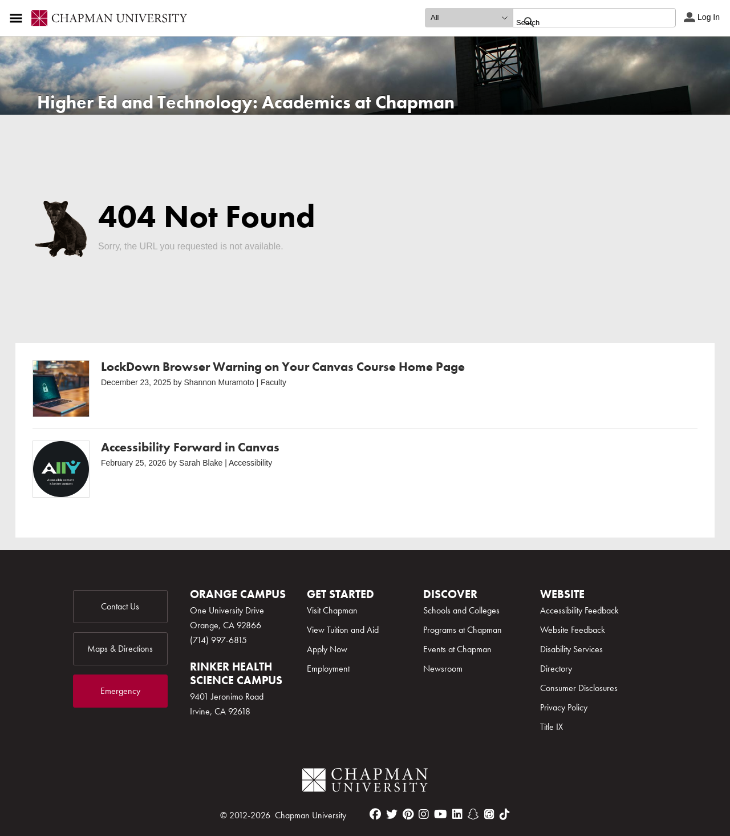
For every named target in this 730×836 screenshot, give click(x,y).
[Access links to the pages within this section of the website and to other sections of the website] (18, 18)
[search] (582, 22)
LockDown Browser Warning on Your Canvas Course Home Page (283, 366)
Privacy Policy (563, 707)
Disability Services (571, 649)
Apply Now (327, 649)
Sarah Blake (200, 462)
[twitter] (392, 814)
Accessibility (250, 462)
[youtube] (440, 814)
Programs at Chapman (462, 630)
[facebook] (375, 814)
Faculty (273, 382)
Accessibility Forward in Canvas (190, 447)
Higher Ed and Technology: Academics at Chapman (246, 102)
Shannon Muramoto (219, 382)
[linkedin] (457, 814)
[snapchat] (473, 814)
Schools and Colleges (461, 610)
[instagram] (424, 814)
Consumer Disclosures (579, 688)
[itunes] (489, 814)
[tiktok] (505, 814)
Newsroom (443, 669)
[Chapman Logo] (365, 782)
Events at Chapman (457, 649)
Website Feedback (572, 630)
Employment (328, 669)
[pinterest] (408, 814)
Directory (556, 669)
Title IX (551, 727)
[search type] (469, 17)
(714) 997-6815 (218, 640)
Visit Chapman (332, 610)
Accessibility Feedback (579, 610)
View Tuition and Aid (343, 630)
